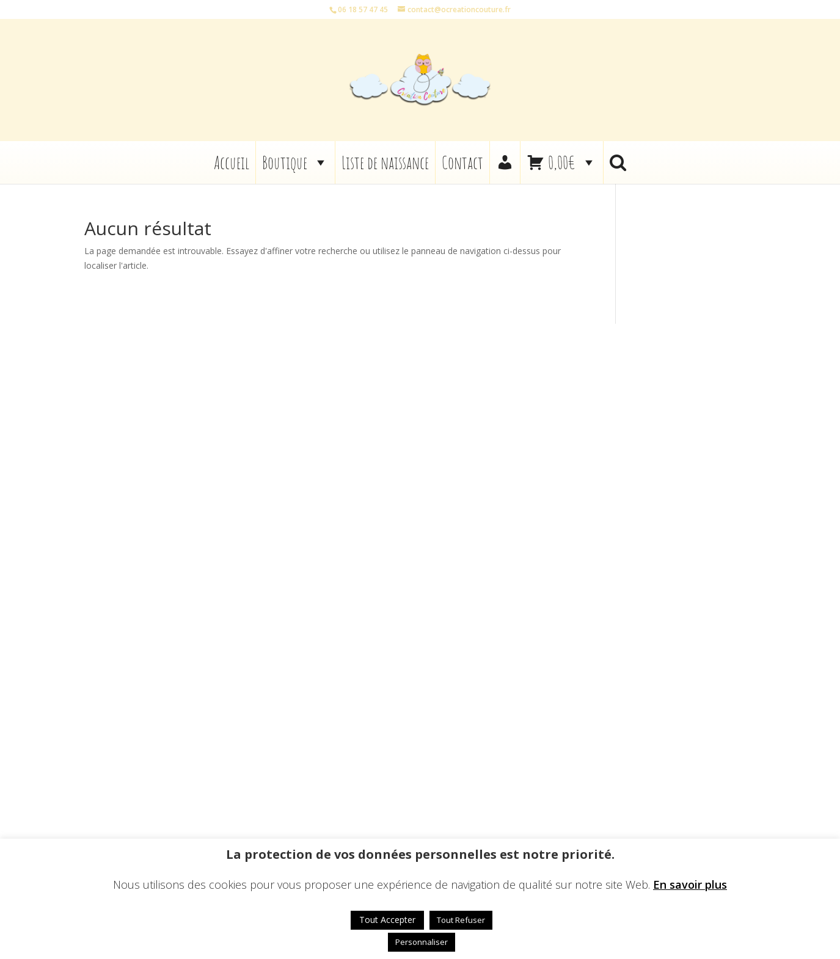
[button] (618, 162)
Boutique (295, 162)
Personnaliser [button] (421, 941)
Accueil (231, 162)
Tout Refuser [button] (461, 919)
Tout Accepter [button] (387, 919)
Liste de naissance (385, 162)
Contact (462, 162)
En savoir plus (690, 884)
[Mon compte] (505, 162)
